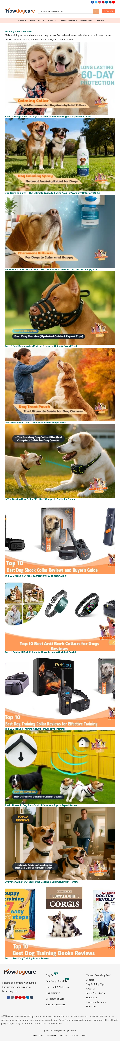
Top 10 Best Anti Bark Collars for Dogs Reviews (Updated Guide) (40, 652)
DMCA (84, 1035)
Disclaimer (74, 1035)
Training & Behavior (68, 20)
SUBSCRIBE (108, 11)
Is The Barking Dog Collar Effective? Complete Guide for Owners (40, 499)
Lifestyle (100, 20)
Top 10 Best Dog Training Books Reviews (27, 958)
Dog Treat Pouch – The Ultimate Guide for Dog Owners (35, 422)
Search (96, 11)
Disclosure (63, 1035)
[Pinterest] (103, 2)
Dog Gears (51, 975)
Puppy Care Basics (95, 993)
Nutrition (52, 20)
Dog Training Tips (95, 984)
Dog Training (52, 993)
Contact (90, 980)
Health (41, 20)
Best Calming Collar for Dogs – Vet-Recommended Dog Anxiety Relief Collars (48, 116)
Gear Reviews (86, 20)
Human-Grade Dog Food (98, 975)
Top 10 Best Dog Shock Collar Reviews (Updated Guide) (36, 575)
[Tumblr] (110, 2)
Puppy (32, 20)
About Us (90, 988)
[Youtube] (113, 2)
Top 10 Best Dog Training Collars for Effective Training (35, 728)
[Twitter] (96, 2)
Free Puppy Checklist (57, 981)
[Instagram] (99, 2)
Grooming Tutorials (96, 1002)
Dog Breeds (21, 20)
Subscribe (91, 1006)
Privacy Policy (38, 1035)
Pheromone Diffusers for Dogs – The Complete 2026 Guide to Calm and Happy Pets (51, 269)
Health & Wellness (55, 1004)
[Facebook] (92, 2)
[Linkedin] (106, 2)
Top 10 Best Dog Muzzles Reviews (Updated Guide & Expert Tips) (41, 346)
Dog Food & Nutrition (57, 987)
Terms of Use (51, 1035)
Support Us (91, 997)
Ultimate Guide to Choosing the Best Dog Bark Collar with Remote (42, 881)
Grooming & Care (55, 999)
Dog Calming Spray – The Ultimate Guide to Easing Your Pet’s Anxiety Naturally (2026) (52, 193)
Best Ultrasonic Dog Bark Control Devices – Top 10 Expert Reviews (42, 805)
